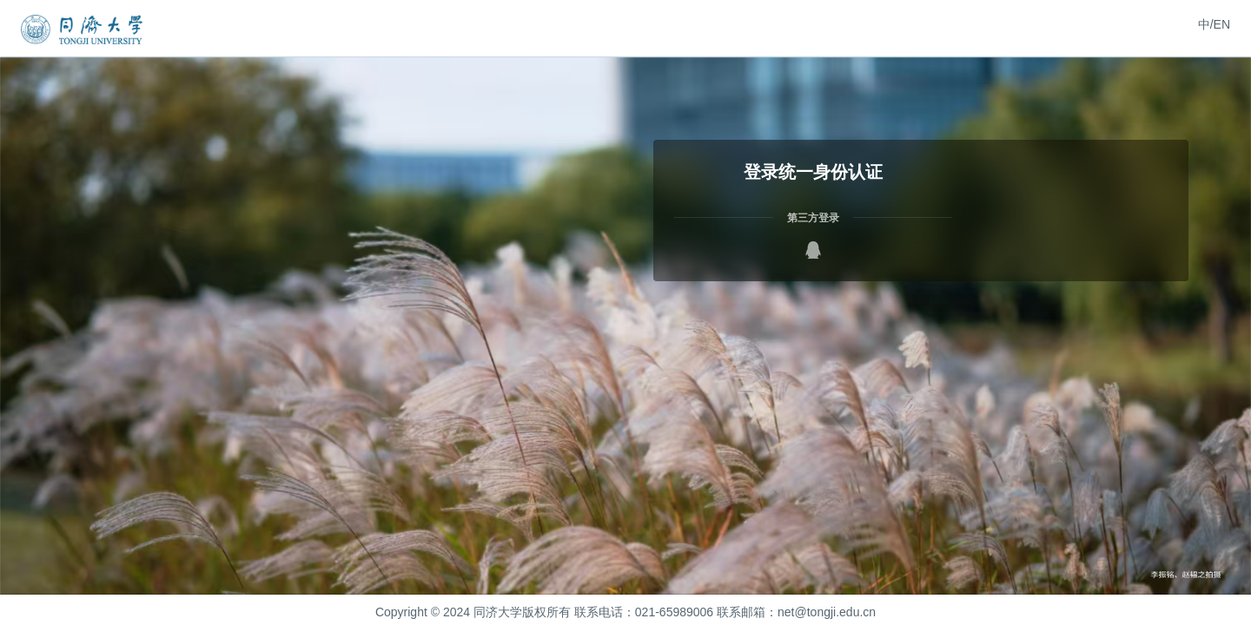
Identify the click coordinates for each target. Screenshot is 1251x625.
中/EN (1214, 24)
